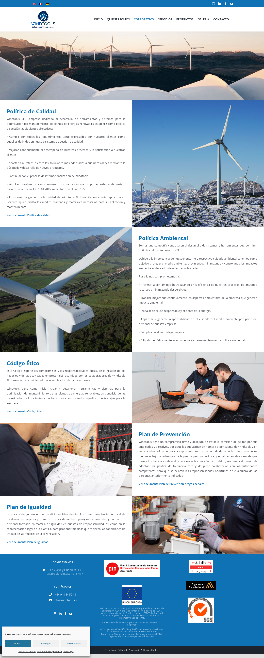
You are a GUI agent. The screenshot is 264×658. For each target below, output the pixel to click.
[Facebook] (65, 613)
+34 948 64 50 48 (65, 594)
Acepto (18, 643)
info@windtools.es (65, 600)
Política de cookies (27, 651)
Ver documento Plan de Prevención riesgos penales (171, 484)
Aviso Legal (110, 649)
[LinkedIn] (60, 613)
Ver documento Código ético (25, 411)
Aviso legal (68, 651)
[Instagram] (55, 613)
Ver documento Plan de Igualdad (27, 542)
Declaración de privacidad (49, 651)
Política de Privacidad (128, 649)
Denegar (46, 643)
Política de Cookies (149, 649)
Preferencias (74, 643)
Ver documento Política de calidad (28, 215)
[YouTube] (70, 613)
